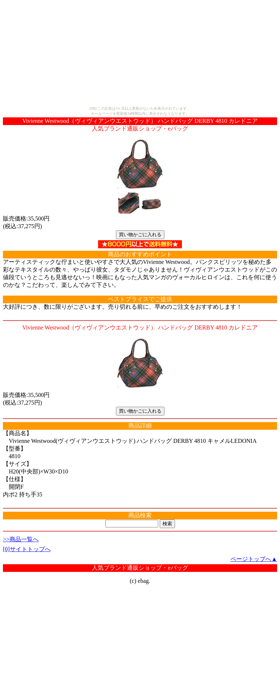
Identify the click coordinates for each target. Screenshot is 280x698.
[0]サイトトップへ (27, 549)
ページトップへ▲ (253, 559)
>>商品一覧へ (21, 539)
